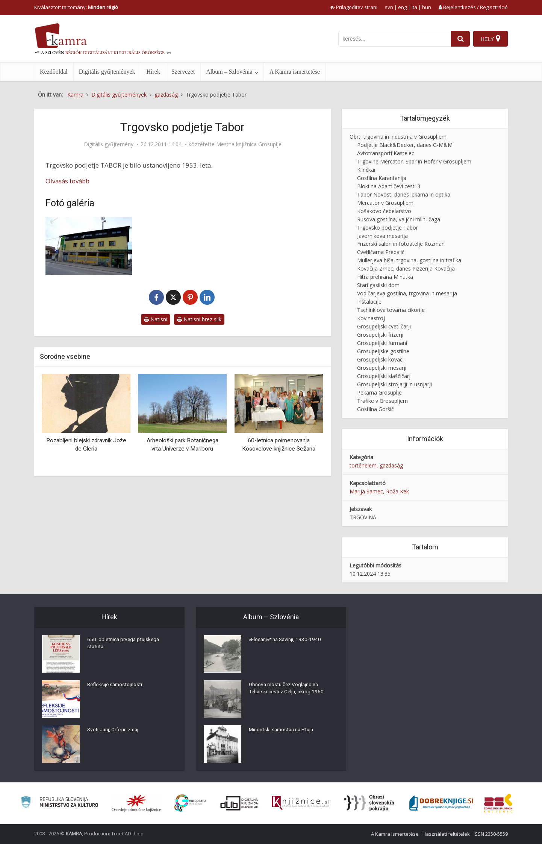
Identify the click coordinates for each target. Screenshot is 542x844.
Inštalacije (369, 301)
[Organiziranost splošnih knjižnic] (136, 803)
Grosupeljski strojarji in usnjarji (394, 384)
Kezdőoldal (54, 71)
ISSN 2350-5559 (491, 833)
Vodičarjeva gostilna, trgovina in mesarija (407, 293)
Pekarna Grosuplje (379, 392)
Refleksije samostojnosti (116, 686)
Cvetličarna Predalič (380, 252)
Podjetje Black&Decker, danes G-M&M (405, 144)
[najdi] (459, 39)
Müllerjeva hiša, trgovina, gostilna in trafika (409, 260)
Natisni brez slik (199, 319)
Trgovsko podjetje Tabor (387, 227)
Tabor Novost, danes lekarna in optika (403, 194)
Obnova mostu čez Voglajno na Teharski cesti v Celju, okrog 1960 (288, 689)
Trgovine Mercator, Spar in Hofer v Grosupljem (414, 161)
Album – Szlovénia (229, 71)
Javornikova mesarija (382, 235)
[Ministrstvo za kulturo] (59, 803)
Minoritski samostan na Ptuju (283, 731)
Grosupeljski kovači (380, 359)
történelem (363, 465)
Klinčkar (366, 169)
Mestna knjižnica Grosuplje (249, 144)
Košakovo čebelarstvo (384, 211)
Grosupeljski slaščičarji (384, 376)
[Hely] (490, 39)
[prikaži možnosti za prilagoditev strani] (353, 7)
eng (402, 7)
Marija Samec (366, 491)
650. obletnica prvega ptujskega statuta (124, 644)
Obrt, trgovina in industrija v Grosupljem (398, 136)
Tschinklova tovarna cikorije (391, 309)
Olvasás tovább (67, 181)
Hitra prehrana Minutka (385, 276)
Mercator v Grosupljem (385, 202)
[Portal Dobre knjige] (441, 803)
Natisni (155, 319)
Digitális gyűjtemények (107, 71)
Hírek (153, 71)
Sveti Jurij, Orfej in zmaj (115, 731)
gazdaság (391, 465)
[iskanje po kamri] (394, 39)
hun (426, 7)
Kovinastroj (371, 318)
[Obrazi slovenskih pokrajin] (369, 803)
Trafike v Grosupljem (382, 400)
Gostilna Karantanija (381, 178)
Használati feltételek (446, 833)
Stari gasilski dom (378, 285)
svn (389, 7)
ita (414, 7)
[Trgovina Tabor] (88, 246)
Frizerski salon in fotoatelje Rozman (401, 243)
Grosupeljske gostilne (383, 351)
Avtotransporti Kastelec (385, 153)
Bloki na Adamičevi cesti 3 (388, 186)
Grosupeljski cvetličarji (384, 326)
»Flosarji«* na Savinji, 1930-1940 (287, 641)
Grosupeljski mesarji (381, 367)
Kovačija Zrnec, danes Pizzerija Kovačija (406, 268)
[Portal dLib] (239, 803)
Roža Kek (397, 491)
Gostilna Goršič (375, 409)
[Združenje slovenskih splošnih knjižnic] (300, 803)
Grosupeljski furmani (382, 342)
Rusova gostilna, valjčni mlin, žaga (398, 219)
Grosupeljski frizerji (380, 334)
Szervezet (183, 71)
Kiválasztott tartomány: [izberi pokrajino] (76, 7)
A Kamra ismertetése (294, 71)
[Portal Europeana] (190, 803)
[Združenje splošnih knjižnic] (498, 803)
